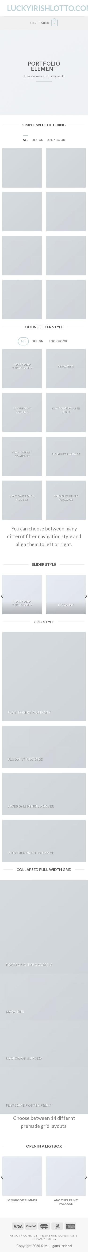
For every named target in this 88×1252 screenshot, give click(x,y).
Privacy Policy (45, 1239)
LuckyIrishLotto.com (44, 8)
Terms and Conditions (58, 1235)
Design (38, 140)
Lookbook (56, 140)
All (25, 140)
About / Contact (24, 1235)
